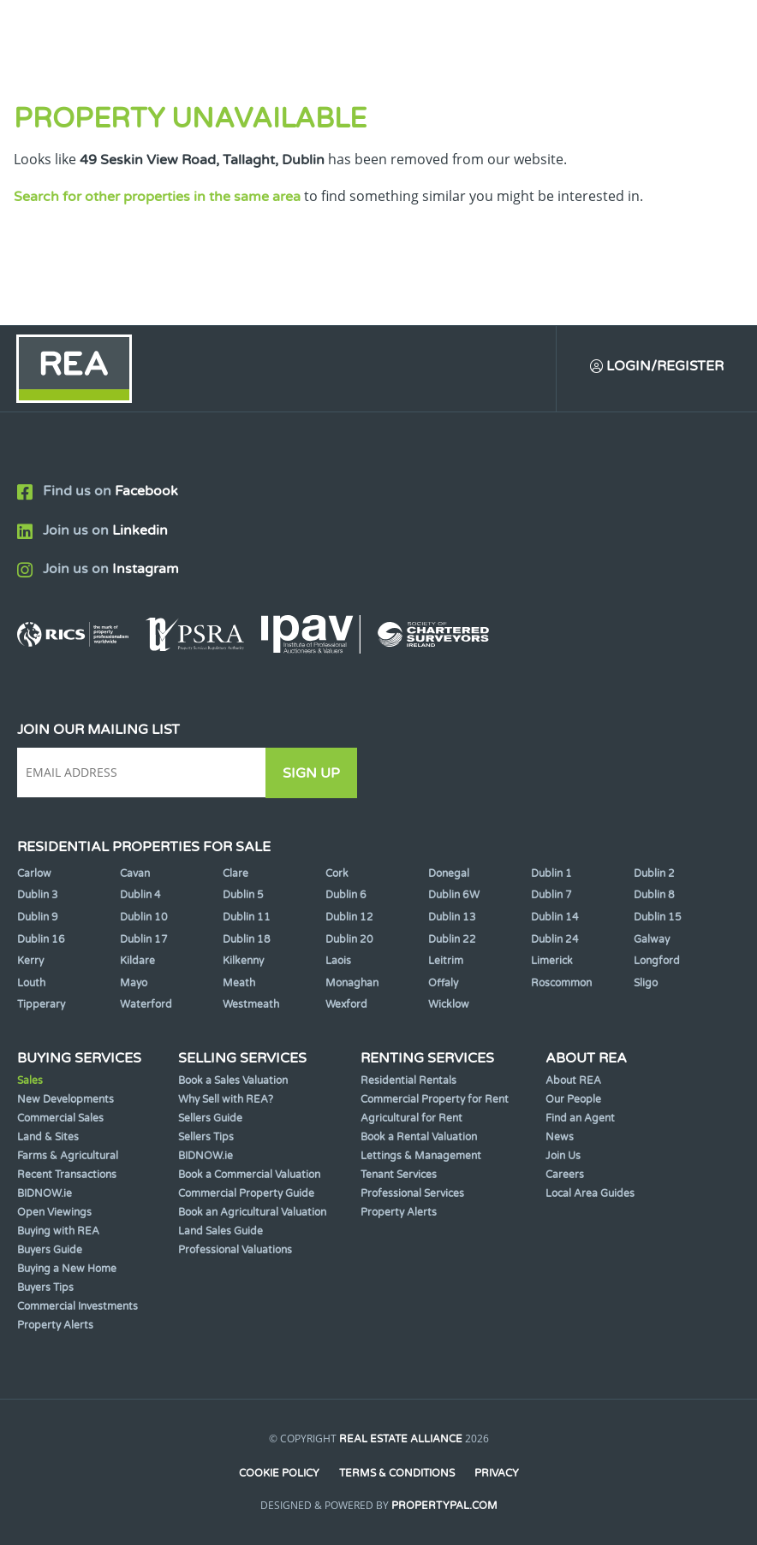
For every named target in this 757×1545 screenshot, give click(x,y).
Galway (652, 939)
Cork (337, 873)
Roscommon (561, 983)
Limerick (552, 961)
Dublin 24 (555, 939)
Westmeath (251, 1004)
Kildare (137, 961)
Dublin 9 (37, 917)
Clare (235, 873)
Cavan (135, 873)
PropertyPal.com (444, 1506)
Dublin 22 (452, 939)
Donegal (448, 873)
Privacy (497, 1473)
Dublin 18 (247, 939)
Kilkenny (243, 961)
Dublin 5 (243, 895)
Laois (338, 961)
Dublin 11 (247, 917)
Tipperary (41, 1004)
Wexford (346, 1004)
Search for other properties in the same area (157, 196)
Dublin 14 (555, 917)
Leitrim (445, 961)
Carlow (34, 873)
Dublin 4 (140, 895)
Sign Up (315, 773)
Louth (31, 983)
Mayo (133, 983)
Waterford (146, 1004)
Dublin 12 (349, 917)
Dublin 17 (144, 939)
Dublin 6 (346, 895)
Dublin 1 (551, 873)
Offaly (443, 983)
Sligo (646, 983)
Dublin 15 (658, 917)
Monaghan (351, 983)
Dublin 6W (454, 895)
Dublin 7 (551, 895)
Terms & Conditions (397, 1473)
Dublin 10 (144, 917)
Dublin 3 (37, 895)
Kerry (30, 961)
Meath (239, 983)
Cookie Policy (278, 1473)
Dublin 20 (349, 939)
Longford (657, 961)
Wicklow (448, 1004)
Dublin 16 (41, 939)
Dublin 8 (654, 895)
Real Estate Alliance (400, 1439)
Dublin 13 (452, 917)
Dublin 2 (654, 873)
